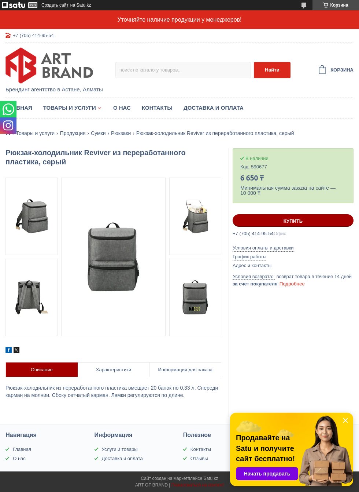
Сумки (98, 133)
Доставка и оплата (214, 107)
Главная (18, 107)
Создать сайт (55, 5)
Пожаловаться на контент (197, 485)
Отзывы (199, 458)
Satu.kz (210, 478)
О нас (122, 107)
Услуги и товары (120, 449)
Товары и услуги (69, 107)
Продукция (73, 133)
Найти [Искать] (272, 70)
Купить (293, 221)
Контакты (157, 107)
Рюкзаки (121, 133)
